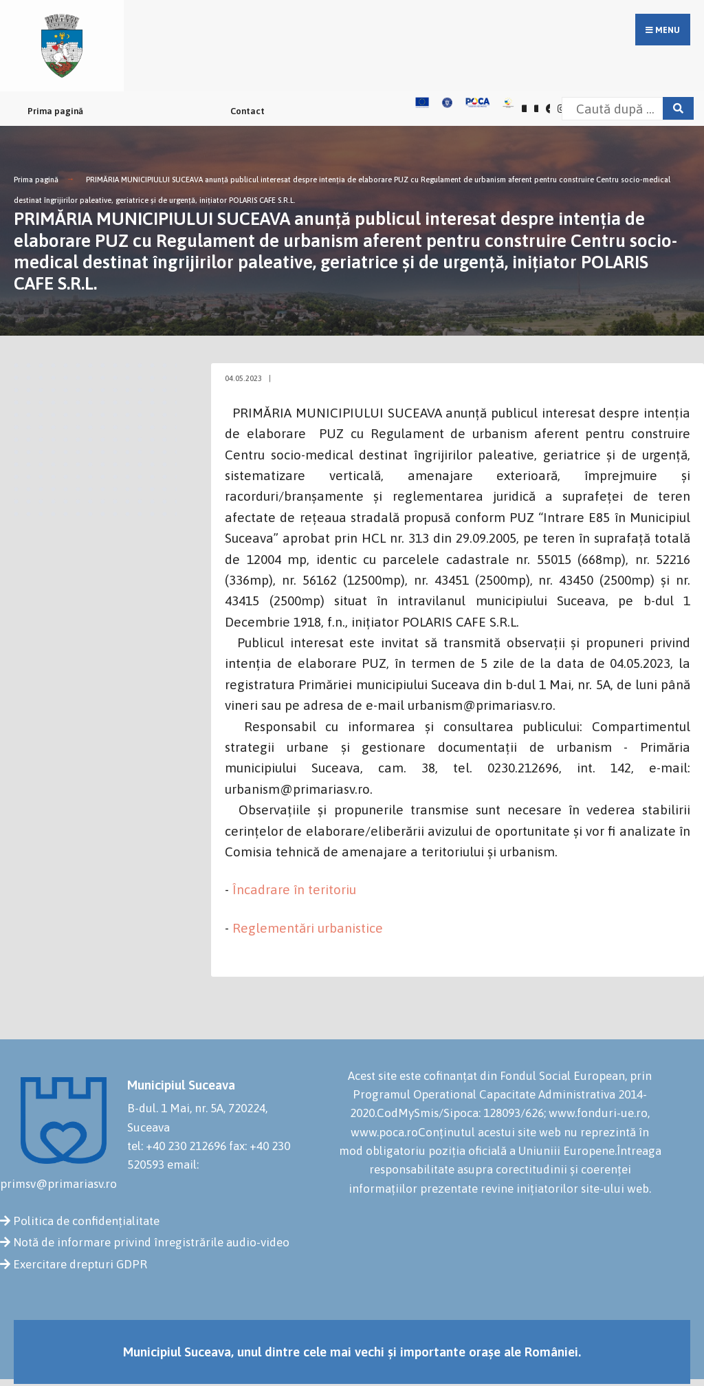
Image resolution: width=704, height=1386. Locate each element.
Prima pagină (55, 111)
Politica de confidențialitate (86, 1221)
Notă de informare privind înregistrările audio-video (151, 1242)
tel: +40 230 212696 (176, 1146)
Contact (247, 111)
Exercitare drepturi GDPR (80, 1264)
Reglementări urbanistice (307, 927)
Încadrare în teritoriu (294, 889)
